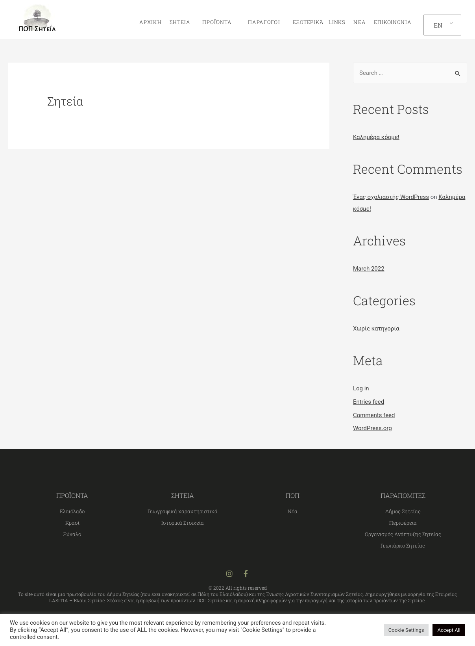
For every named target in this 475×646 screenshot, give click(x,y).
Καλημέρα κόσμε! (376, 137)
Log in (361, 388)
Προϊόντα (218, 22)
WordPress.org (372, 428)
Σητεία (182, 22)
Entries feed (368, 401)
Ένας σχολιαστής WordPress (391, 196)
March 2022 (368, 268)
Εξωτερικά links (317, 22)
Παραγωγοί (261, 22)
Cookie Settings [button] (406, 630)
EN (438, 25)
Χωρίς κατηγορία (376, 328)
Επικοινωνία (393, 22)
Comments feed (374, 415)
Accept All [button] (448, 630)
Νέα (359, 22)
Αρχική (150, 22)
